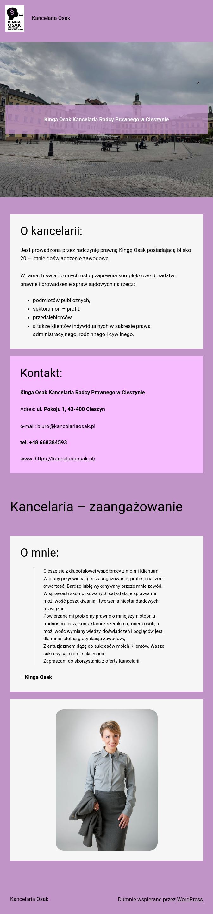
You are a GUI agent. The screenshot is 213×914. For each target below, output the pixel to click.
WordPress (190, 899)
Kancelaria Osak (51, 18)
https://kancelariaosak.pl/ (65, 458)
